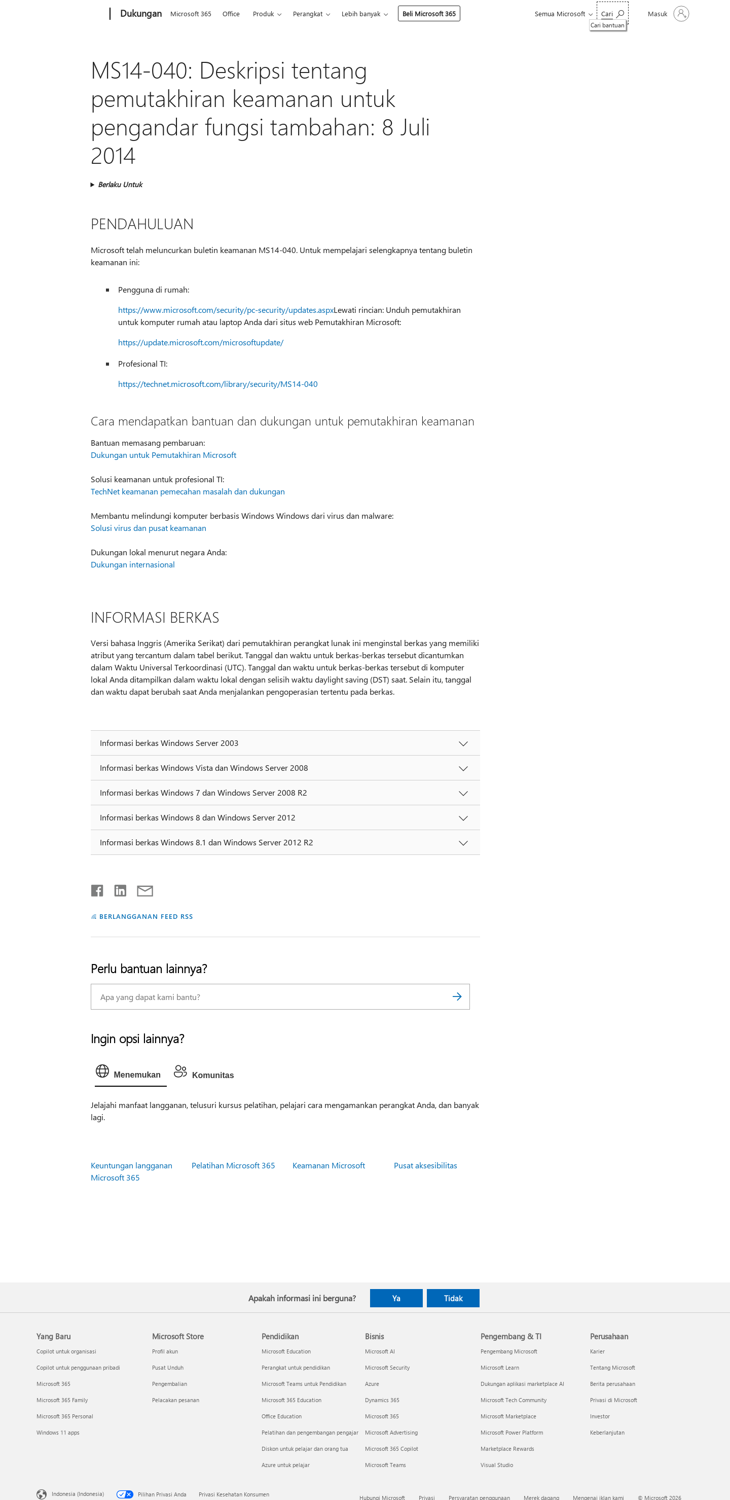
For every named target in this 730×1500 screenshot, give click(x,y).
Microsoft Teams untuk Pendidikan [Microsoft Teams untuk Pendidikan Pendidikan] (304, 1383)
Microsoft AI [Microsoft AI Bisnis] (380, 1351)
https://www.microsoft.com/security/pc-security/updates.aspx (226, 309)
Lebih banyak (361, 13)
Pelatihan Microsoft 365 (233, 1165)
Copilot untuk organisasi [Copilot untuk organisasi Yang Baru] (66, 1351)
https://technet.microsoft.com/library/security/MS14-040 (218, 383)
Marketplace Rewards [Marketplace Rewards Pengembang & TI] (507, 1448)
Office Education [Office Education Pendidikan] (282, 1416)
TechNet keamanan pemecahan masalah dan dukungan (188, 491)
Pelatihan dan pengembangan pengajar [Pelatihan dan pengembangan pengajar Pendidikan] (310, 1432)
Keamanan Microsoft (329, 1165)
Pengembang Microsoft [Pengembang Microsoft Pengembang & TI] (509, 1351)
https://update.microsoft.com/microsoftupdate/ (200, 342)
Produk (263, 13)
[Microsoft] (71, 14)
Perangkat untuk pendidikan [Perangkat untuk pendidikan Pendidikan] (296, 1367)
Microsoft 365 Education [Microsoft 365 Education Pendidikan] (291, 1400)
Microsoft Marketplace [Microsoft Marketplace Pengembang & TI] (508, 1416)
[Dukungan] (140, 14)
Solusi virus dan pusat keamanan (148, 527)
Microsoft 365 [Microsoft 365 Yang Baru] (53, 1383)
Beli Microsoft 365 (429, 13)
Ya (396, 1298)
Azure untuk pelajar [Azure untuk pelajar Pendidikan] (286, 1465)
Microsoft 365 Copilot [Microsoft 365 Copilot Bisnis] (391, 1448)
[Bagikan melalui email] (140, 888)
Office (231, 13)
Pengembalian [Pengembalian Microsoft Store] (169, 1383)
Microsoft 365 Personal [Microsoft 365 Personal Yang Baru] (64, 1416)
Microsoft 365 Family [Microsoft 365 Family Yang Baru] (62, 1400)
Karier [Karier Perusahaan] (597, 1351)
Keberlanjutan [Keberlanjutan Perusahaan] (607, 1432)
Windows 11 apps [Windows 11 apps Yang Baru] (58, 1432)
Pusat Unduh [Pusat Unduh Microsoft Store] (168, 1367)
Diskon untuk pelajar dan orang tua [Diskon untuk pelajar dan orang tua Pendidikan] (305, 1448)
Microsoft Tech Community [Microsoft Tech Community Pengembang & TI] (513, 1400)
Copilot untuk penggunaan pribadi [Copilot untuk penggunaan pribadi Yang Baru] (78, 1367)
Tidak (453, 1298)
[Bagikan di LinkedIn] (116, 888)
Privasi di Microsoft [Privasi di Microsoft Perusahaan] (613, 1400)
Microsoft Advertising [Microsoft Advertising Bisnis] (391, 1432)
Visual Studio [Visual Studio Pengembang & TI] (497, 1465)
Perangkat (307, 13)
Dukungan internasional (133, 564)
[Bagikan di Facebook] (98, 888)
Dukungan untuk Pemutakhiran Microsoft (163, 454)
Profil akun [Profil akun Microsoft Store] (165, 1351)
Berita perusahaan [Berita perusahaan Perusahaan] (612, 1383)
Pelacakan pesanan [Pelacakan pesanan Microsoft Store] (175, 1400)
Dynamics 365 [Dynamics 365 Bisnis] (382, 1400)
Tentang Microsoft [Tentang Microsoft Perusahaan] (612, 1367)
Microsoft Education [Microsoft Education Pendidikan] (286, 1351)
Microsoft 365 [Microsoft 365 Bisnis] (382, 1416)
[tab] (131, 1073)
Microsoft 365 (190, 13)
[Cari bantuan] (613, 13)
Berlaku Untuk (120, 184)
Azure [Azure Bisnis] (372, 1383)
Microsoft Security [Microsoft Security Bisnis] (387, 1367)
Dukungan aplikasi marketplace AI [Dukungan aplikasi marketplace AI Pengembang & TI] (522, 1383)
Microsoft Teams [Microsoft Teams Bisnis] (385, 1465)
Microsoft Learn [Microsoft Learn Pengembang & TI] (500, 1367)
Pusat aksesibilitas (425, 1165)
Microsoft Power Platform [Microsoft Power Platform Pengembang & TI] (512, 1432)
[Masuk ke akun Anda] (668, 14)
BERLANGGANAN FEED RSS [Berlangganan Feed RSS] (146, 916)
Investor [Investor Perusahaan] (600, 1416)
